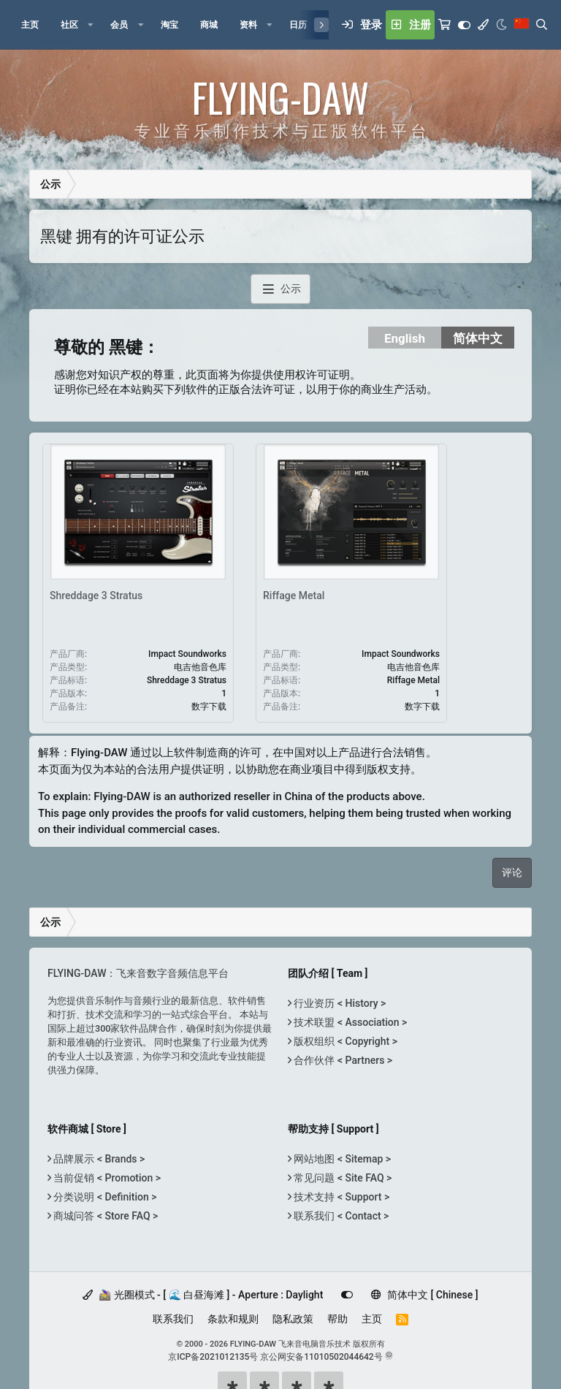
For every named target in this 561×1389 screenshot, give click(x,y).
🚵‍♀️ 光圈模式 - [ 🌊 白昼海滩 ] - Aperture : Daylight (203, 1295)
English (404, 338)
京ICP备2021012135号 (213, 1357)
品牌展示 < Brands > (98, 1159)
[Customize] (464, 24)
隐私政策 (292, 1319)
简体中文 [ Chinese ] (424, 1295)
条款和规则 (233, 1319)
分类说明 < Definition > (103, 1197)
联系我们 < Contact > (340, 1216)
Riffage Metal (293, 595)
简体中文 (478, 338)
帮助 (337, 1319)
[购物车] (444, 24)
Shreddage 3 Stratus (96, 595)
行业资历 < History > (338, 1003)
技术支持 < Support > (340, 1197)
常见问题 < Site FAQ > (341, 1178)
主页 (372, 1319)
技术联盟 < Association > (349, 1022)
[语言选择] (522, 24)
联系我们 (173, 1319)
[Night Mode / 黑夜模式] (501, 24)
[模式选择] (483, 24)
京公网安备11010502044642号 (321, 1357)
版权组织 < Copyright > (344, 1041)
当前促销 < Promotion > (106, 1178)
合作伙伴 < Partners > (341, 1060)
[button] (90, 24)
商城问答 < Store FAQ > (104, 1216)
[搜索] (542, 24)
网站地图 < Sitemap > (341, 1159)
